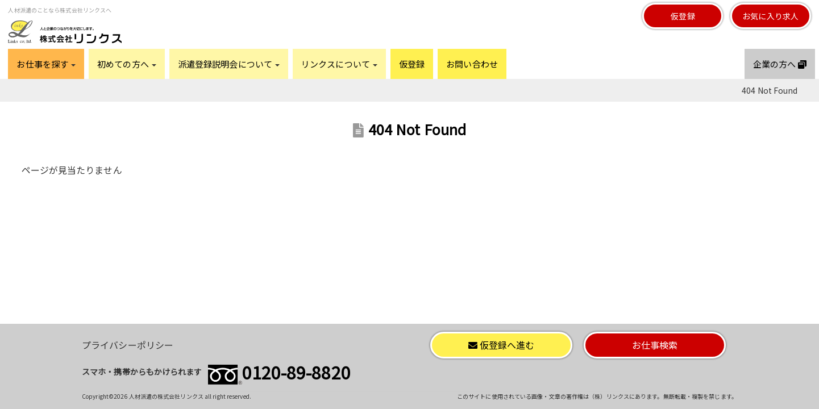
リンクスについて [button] (339, 64)
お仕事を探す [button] (46, 64)
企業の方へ (779, 64)
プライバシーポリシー (127, 345)
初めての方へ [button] (126, 64)
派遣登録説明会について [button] (229, 64)
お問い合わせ (472, 64)
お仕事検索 (655, 345)
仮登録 (683, 16)
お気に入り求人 (770, 16)
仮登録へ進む (501, 345)
